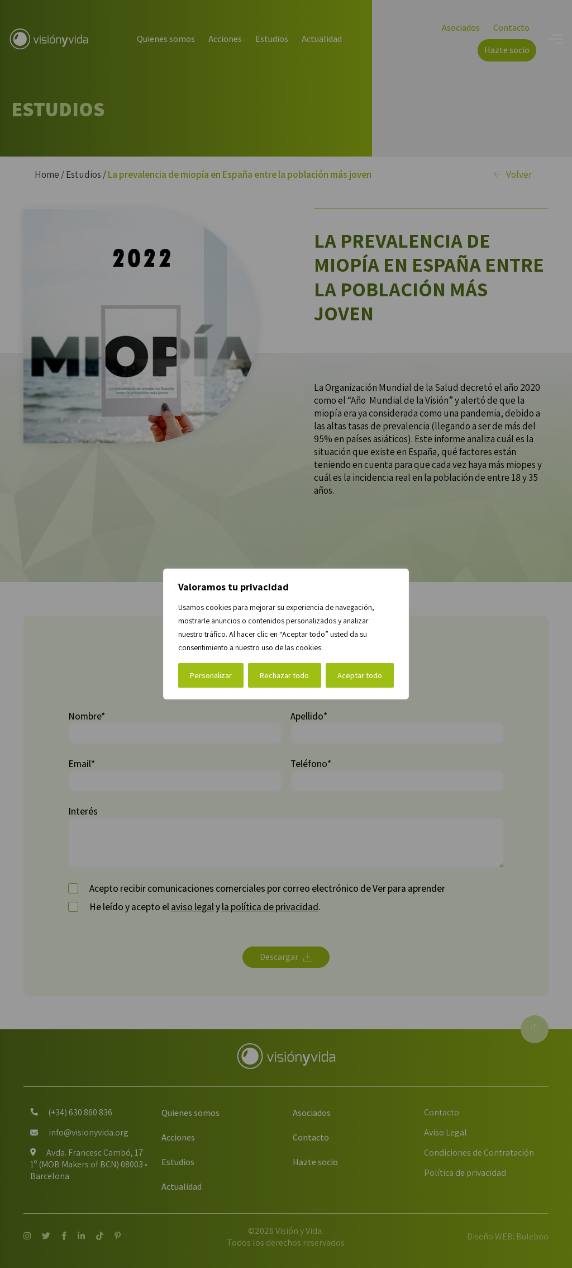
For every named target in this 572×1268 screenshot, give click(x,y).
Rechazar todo (284, 675)
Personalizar (211, 675)
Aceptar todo (359, 675)
